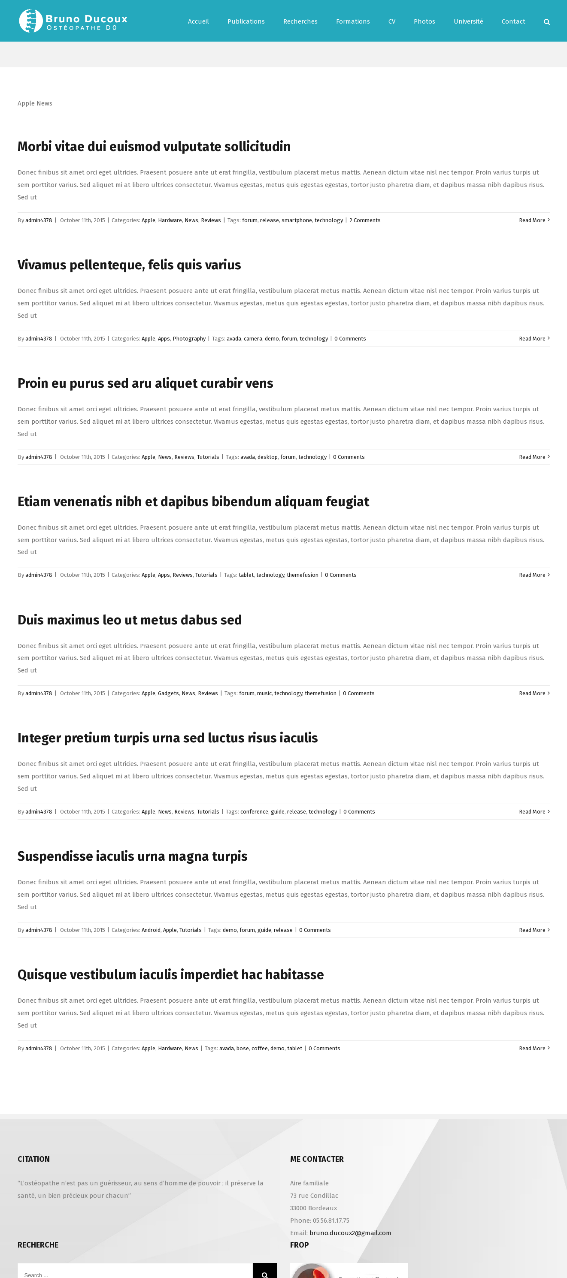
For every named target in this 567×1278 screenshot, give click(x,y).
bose (243, 1048)
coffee (260, 1048)
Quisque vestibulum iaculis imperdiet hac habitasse (171, 975)
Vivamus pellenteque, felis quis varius (129, 265)
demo (272, 338)
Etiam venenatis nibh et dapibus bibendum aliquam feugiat (193, 501)
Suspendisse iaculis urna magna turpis (133, 856)
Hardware (170, 220)
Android (151, 930)
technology (329, 220)
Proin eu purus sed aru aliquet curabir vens (145, 383)
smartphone (297, 220)
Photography (189, 338)
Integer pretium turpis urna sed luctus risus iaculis (168, 738)
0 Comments (350, 338)
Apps (164, 338)
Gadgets (168, 693)
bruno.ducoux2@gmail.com (350, 1233)
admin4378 (38, 220)
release (269, 220)
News (191, 220)
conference (254, 811)
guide (278, 811)
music (264, 693)
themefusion (302, 575)
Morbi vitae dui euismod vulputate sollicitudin (154, 146)
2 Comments (365, 220)
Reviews (211, 220)
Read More (532, 220)
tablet (246, 575)
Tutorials (208, 457)
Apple (148, 220)
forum (250, 220)
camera (253, 338)
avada (234, 338)
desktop (268, 457)
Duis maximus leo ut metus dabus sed (130, 620)
